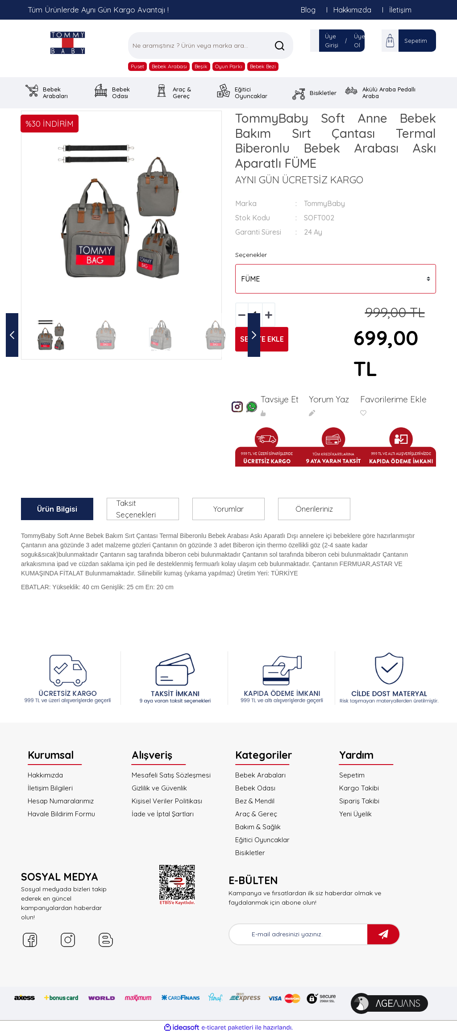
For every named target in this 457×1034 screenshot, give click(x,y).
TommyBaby (324, 203)
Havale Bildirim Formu (61, 814)
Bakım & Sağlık (258, 827)
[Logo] (68, 43)
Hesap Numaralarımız (61, 801)
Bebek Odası (255, 788)
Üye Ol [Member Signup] (359, 41)
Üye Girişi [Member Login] (331, 41)
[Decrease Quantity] (242, 314)
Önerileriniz (314, 508)
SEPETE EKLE (262, 339)
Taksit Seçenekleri (136, 508)
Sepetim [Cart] (415, 40)
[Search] (210, 45)
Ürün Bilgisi (57, 508)
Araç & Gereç (256, 814)
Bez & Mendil (254, 801)
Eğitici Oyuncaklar (262, 839)
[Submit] (383, 934)
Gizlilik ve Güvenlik (159, 788)
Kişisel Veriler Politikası (167, 801)
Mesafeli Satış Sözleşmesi (171, 775)
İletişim (400, 9)
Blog (308, 9)
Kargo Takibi (359, 788)
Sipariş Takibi (359, 801)
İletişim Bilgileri (50, 788)
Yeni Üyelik (355, 814)
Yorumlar (228, 508)
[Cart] (390, 40)
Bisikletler (250, 852)
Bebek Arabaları (260, 775)
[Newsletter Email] (298, 934)
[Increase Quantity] (268, 314)
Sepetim (352, 775)
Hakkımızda (352, 9)
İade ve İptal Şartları (163, 814)
